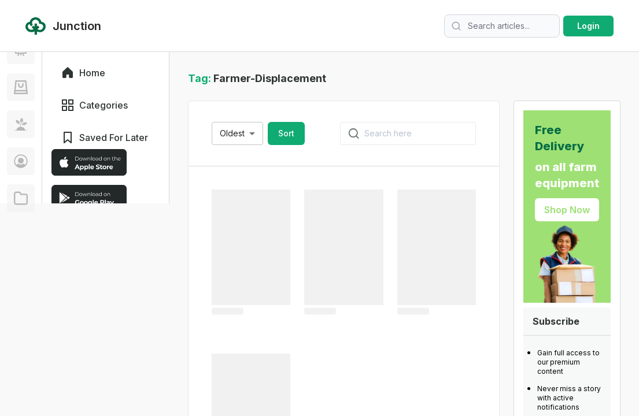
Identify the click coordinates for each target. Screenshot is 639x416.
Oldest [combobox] (232, 133)
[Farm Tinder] (21, 206)
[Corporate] (21, 316)
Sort (286, 133)
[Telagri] (21, 243)
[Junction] (21, 132)
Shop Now (567, 210)
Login (588, 26)
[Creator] (21, 280)
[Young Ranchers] (21, 169)
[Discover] (21, 95)
